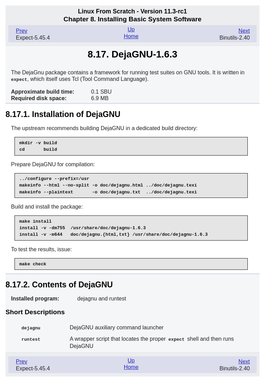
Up (131, 29)
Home (131, 36)
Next (244, 31)
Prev (21, 31)
